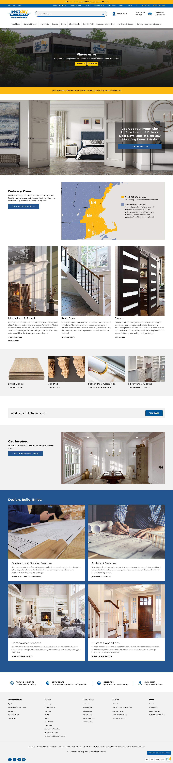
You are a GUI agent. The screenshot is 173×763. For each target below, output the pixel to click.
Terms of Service (154, 711)
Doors (63, 24)
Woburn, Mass (87, 715)
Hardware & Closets (125, 24)
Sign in (10, 704)
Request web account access (17, 707)
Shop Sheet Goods (15, 387)
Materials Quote (13, 715)
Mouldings (16, 24)
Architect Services (118, 711)
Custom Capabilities (119, 718)
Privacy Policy (153, 707)
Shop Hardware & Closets (138, 387)
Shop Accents (53, 387)
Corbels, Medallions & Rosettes (149, 24)
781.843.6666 (154, 413)
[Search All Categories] (71, 14)
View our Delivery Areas (24, 206)
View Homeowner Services (21, 656)
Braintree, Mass (88, 707)
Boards (55, 24)
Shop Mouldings (15, 337)
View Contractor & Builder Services (26, 577)
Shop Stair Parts (68, 337)
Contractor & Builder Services (122, 707)
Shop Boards (13, 340)
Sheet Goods (74, 24)
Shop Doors (120, 337)
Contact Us (11, 711)
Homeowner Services (120, 715)
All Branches (87, 704)
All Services (116, 704)
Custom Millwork (30, 24)
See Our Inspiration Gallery (25, 453)
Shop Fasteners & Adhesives (99, 387)
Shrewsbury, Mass (89, 718)
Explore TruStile (140, 146)
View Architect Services (101, 577)
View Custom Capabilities (101, 656)
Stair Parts (44, 24)
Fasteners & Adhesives (105, 24)
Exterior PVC (88, 24)
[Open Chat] (168, 758)
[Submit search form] (103, 14)
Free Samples (12, 718)
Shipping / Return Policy (157, 715)
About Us (152, 704)
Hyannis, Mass (87, 722)
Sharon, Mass (87, 711)
